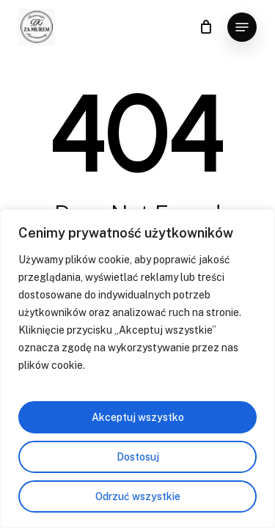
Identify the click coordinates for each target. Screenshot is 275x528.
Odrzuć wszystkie (137, 496)
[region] (137, 368)
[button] (242, 27)
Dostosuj (138, 457)
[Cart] (205, 27)
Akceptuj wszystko (138, 417)
